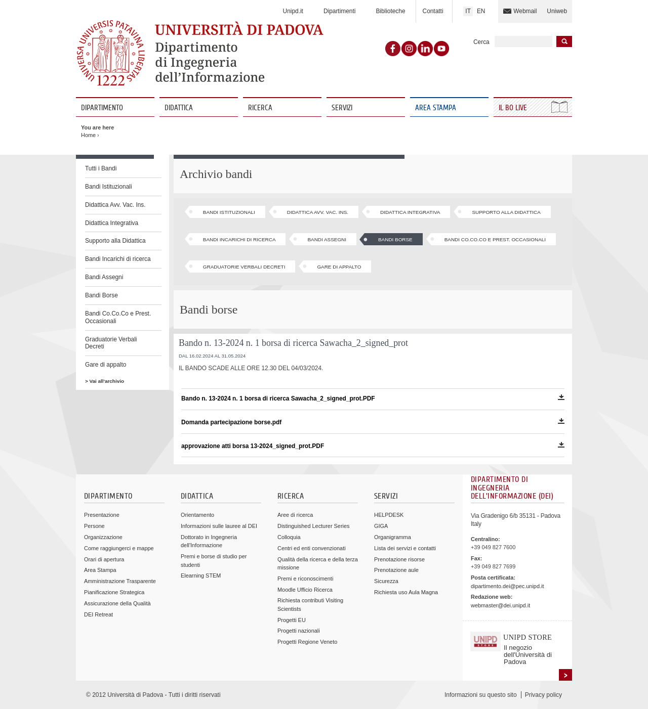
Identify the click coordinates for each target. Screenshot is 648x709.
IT (468, 11)
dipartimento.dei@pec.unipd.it (507, 586)
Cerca (481, 42)
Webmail (525, 11)
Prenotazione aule (396, 570)
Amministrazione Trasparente (120, 581)
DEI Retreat (98, 614)
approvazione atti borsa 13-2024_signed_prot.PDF (372, 446)
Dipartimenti (339, 11)
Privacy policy (543, 694)
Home (88, 135)
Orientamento (197, 515)
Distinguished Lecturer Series (313, 526)
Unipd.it (293, 11)
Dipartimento (102, 108)
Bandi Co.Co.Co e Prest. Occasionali (118, 317)
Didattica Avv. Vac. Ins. (115, 204)
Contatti (433, 11)
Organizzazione (103, 537)
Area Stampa (435, 108)
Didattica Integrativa (111, 223)
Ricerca (260, 108)
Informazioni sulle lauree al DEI (219, 526)
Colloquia (288, 537)
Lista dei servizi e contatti (405, 548)
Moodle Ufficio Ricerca (305, 590)
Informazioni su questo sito (480, 694)
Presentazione (101, 515)
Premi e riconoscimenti (305, 578)
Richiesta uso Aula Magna (406, 592)
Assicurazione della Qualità (117, 603)
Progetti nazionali (298, 631)
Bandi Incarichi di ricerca (118, 258)
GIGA (381, 526)
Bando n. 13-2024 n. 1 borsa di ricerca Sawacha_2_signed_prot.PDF (372, 398)
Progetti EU (291, 620)
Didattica (179, 108)
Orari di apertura (104, 559)
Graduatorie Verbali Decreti (111, 343)
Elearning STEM (201, 575)
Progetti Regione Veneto (307, 642)
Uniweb (557, 11)
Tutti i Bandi (100, 168)
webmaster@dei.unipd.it (500, 605)
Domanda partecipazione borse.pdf (372, 422)
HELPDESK (388, 515)
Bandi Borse (101, 295)
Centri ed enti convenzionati (311, 548)
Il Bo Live (514, 108)
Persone (94, 526)
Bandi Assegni (104, 277)
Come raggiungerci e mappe (119, 548)
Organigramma (392, 537)
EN (481, 11)
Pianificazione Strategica (114, 592)
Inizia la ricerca (564, 41)
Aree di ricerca (295, 515)
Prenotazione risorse (399, 559)
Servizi (342, 108)
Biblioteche (390, 11)
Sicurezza (386, 581)
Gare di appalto (105, 364)
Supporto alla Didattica (115, 240)
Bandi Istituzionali (108, 186)
